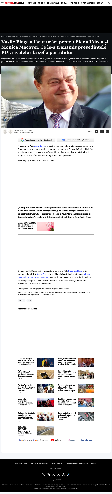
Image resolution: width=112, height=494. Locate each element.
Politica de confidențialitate (77, 463)
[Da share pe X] (102, 131)
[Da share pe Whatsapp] (107, 131)
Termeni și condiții (57, 463)
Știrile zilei (19, 3)
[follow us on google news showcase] (40, 440)
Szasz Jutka (30, 132)
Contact (94, 463)
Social (64, 3)
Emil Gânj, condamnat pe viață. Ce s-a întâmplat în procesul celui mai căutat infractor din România (67, 402)
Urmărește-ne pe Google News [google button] (75, 140)
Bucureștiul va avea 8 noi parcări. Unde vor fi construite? (67, 415)
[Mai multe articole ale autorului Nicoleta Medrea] (5, 131)
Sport (100, 3)
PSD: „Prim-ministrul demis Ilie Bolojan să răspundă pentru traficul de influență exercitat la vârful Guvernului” (67, 361)
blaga (29, 300)
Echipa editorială (21, 463)
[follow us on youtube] (56, 440)
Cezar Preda (42, 274)
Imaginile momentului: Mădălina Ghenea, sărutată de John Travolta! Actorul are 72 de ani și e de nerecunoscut (26, 402)
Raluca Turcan (29, 277)
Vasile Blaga (39, 146)
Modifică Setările (56, 468)
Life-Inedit (74, 3)
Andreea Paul (42, 277)
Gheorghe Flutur (75, 271)
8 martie (21, 300)
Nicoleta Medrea (20, 132)
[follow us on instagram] (71, 440)
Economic (31, 3)
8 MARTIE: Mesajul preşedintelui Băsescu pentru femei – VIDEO (47, 288)
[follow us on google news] (25, 440)
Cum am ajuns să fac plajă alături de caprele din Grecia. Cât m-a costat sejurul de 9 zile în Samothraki (67, 388)
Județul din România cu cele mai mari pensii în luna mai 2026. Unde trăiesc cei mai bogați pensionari (27, 416)
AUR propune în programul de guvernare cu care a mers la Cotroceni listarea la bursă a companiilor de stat (26, 374)
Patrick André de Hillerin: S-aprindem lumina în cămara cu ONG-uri (26, 388)
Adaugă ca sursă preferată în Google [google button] (36, 140)
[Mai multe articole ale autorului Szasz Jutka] (10, 131)
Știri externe (53, 3)
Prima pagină (5, 36)
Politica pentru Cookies (39, 463)
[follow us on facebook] (86, 440)
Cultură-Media (88, 3)
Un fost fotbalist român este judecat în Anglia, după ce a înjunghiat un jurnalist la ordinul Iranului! (67, 374)
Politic (41, 3)
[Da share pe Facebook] (96, 131)
